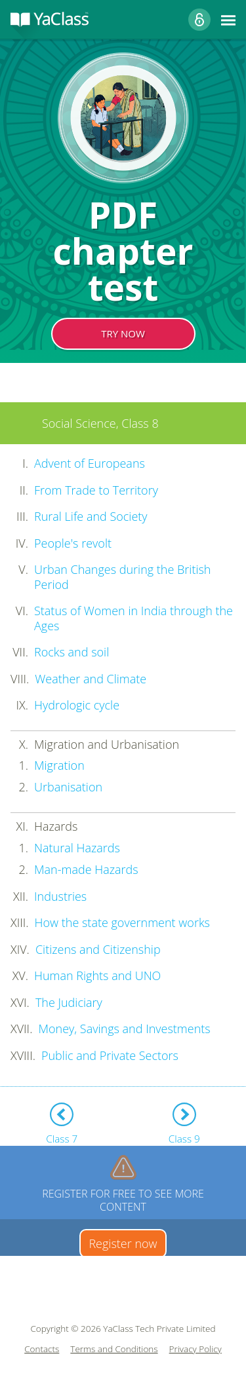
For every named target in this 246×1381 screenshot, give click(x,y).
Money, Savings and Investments (124, 1028)
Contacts (41, 1349)
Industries (60, 896)
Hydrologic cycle (76, 705)
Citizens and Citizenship (98, 949)
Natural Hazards (77, 848)
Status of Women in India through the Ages (133, 618)
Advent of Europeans (89, 463)
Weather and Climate (90, 679)
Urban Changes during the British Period (122, 576)
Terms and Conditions (113, 1349)
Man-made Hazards (86, 869)
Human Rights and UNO (97, 975)
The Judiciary (68, 1002)
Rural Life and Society (91, 516)
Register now (123, 1243)
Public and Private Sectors (109, 1055)
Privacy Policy (195, 1349)
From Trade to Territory (96, 490)
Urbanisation (68, 787)
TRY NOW (123, 333)
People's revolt (73, 543)
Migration (59, 765)
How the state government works (122, 922)
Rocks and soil (71, 652)
